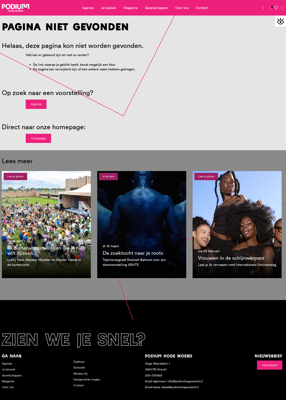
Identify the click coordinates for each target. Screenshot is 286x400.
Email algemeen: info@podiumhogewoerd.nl (173, 381)
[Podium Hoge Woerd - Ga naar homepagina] (15, 8)
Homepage (38, 138)
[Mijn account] (265, 8)
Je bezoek (108, 8)
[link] (270, 8)
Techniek (79, 367)
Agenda (88, 8)
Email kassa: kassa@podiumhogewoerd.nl (171, 387)
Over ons (182, 8)
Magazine (130, 8)
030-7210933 (153, 375)
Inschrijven (269, 365)
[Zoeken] (282, 8)
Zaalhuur (79, 361)
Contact (202, 8)
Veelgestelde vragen (86, 379)
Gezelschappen (156, 8)
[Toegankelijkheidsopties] (280, 21)
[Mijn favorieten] (276, 8)
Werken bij (80, 373)
